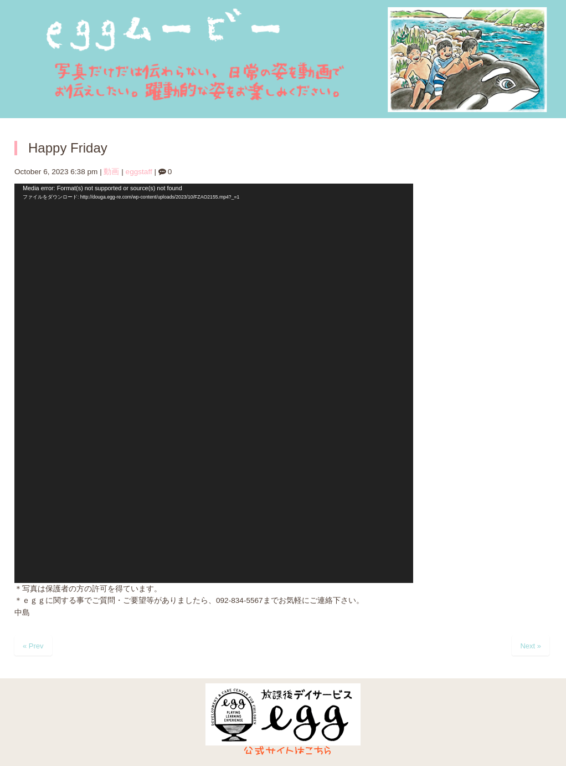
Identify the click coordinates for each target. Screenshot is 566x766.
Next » (530, 646)
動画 (111, 172)
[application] (213, 383)
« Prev (33, 646)
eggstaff (139, 172)
